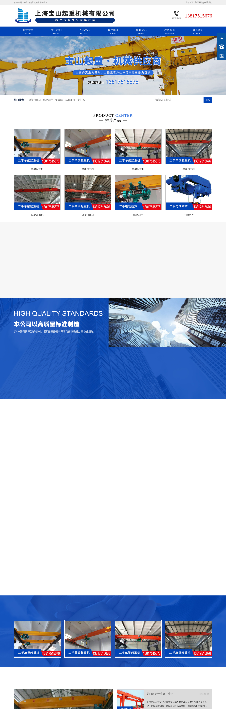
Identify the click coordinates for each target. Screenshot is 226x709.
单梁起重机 (35, 100)
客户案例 (113, 32)
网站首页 (189, 2)
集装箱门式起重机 (65, 100)
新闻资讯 (141, 32)
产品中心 (85, 32)
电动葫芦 (48, 100)
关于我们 (199, 2)
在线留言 (169, 32)
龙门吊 (81, 100)
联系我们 (208, 2)
